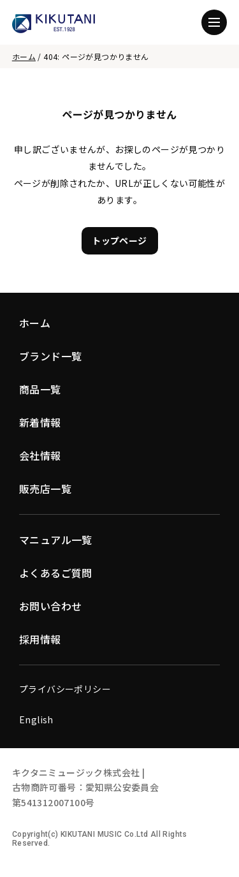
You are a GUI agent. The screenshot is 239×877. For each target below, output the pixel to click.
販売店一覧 (45, 488)
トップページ (119, 240)
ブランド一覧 (50, 356)
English (36, 719)
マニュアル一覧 (55, 539)
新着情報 (40, 422)
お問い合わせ (50, 606)
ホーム (24, 56)
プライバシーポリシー (65, 688)
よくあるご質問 (55, 572)
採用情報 (40, 639)
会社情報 (40, 455)
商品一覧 (40, 389)
